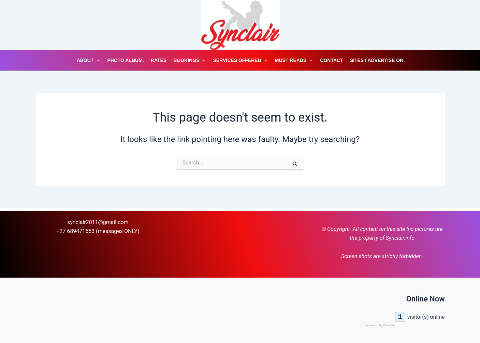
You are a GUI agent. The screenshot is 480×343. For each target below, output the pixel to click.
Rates (158, 60)
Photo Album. (125, 60)
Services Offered (240, 60)
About (89, 60)
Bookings (189, 60)
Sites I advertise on (377, 60)
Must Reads (294, 60)
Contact (331, 60)
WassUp (389, 325)
